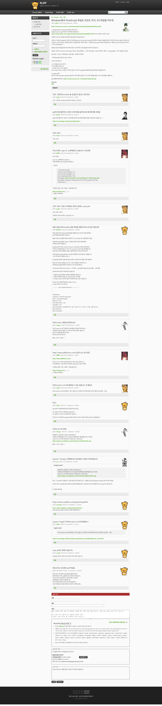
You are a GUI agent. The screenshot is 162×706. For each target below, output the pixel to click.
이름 (52, 598)
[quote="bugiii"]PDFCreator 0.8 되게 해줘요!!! (71, 521)
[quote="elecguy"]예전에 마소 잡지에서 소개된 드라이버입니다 (75, 459)
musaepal (59, 505)
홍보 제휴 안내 (44, 69)
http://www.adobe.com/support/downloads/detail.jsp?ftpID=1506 (72, 34)
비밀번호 (35, 44)
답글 (55, 104)
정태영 (58, 153)
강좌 (64, 17)
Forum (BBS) (37, 12)
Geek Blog (49, 12)
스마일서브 (86, 695)
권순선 (58, 115)
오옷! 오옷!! (57, 133)
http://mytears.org (59, 191)
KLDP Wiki (60, 12)
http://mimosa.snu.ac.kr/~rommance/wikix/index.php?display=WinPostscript (76, 26)
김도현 (58, 524)
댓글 (53, 609)
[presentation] (68, 676)
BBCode (62, 628)
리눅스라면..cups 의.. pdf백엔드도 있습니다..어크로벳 (71, 150)
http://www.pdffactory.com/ (62, 358)
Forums (56, 17)
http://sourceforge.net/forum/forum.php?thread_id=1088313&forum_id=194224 (78, 539)
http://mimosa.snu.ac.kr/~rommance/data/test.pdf (79, 79)
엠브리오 (58, 230)
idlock (58, 405)
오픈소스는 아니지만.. (60, 429)
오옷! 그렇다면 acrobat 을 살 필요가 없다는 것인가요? (71, 94)
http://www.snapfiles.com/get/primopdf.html (67, 508)
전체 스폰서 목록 (73, 698)
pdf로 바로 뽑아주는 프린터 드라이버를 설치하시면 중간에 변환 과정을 (76, 112)
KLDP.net (70, 12)
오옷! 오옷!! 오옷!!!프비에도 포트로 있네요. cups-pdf (71, 206)
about (117, 2)
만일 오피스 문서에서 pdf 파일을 (64, 568)
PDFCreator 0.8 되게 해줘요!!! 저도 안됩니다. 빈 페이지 (72, 385)
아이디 (35, 38)
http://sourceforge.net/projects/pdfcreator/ (66, 121)
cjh (57, 461)
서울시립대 (87, 693)
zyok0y (58, 553)
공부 (61, 17)
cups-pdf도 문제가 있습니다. (63, 550)
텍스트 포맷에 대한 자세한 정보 (117, 624)
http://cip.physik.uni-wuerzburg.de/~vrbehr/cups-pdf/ (82, 178)
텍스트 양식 (57, 625)
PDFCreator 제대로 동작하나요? (64, 322)
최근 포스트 (37, 27)
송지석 (56, 23)
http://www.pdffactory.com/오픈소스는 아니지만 (71, 352)
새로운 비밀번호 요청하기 (41, 52)
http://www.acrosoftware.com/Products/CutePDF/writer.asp (72, 441)
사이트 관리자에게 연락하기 (86, 698)
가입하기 (36, 49)
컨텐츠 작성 (37, 22)
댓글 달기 (55, 88)
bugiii (57, 97)
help (127, 2)
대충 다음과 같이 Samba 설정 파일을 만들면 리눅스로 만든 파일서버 (76, 227)
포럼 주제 (38, 24)
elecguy (58, 325)
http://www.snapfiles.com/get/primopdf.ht (70, 502)
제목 (52, 603)
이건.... (55, 402)
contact (122, 2)
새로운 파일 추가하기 (57, 656)
